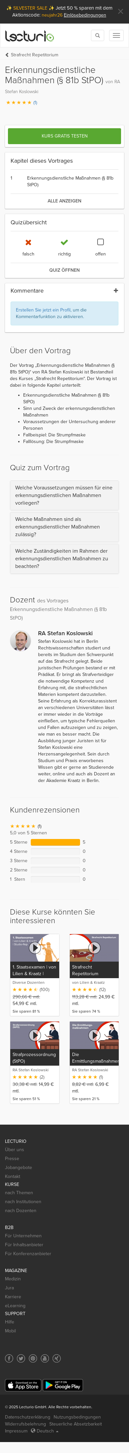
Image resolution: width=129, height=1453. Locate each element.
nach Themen (19, 1193)
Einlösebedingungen (85, 15)
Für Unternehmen (23, 1236)
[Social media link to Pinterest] (33, 1358)
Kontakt (12, 1176)
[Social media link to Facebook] (9, 1358)
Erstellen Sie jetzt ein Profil (43, 310)
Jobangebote (18, 1167)
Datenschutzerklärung (27, 1417)
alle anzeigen (64, 201)
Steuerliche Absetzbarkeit (75, 1424)
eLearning (15, 1306)
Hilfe (9, 1322)
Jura (9, 1288)
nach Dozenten (20, 1210)
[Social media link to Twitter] (21, 1358)
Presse (12, 1158)
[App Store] (23, 1385)
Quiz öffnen (64, 270)
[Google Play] (63, 1385)
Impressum (16, 1431)
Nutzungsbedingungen (77, 1417)
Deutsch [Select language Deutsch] (45, 1431)
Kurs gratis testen (65, 136)
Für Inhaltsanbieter (24, 1245)
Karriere (13, 1297)
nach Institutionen (23, 1201)
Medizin (13, 1279)
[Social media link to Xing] (57, 1358)
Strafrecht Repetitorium (34, 55)
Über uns (14, 1149)
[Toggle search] (97, 35)
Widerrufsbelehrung (25, 1424)
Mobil (10, 1331)
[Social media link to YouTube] (45, 1358)
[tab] (64, 495)
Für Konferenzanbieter (28, 1254)
